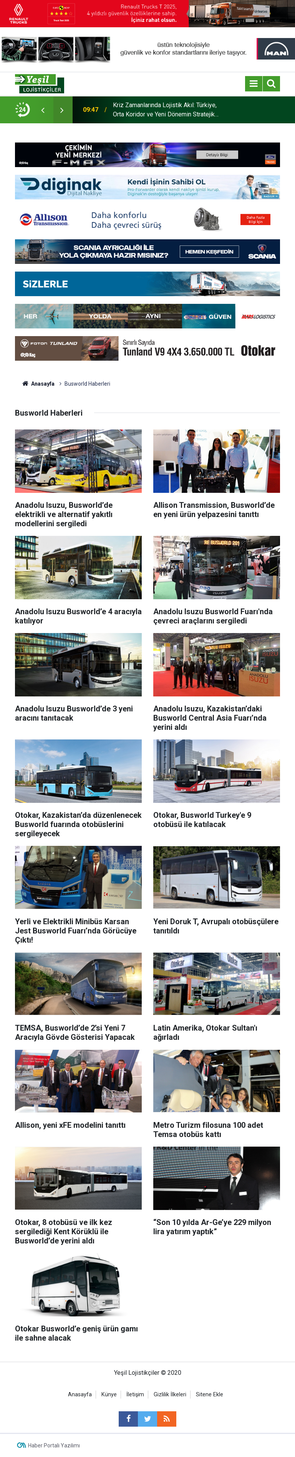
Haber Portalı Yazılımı (54, 1445)
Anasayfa (80, 1394)
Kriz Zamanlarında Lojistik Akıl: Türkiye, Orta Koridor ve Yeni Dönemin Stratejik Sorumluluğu (165, 110)
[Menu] (253, 83)
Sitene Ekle (209, 1394)
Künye (109, 1394)
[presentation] (42, 109)
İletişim (135, 1394)
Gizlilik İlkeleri (170, 1394)
